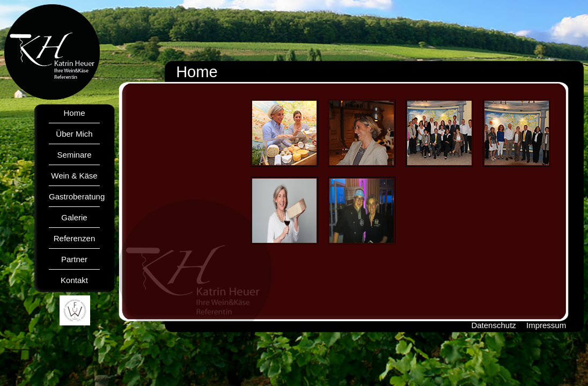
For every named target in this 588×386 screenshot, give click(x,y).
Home (74, 112)
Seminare (74, 154)
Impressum (546, 325)
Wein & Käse (74, 175)
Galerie (74, 217)
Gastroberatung (77, 196)
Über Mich (74, 133)
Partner (74, 259)
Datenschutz (493, 325)
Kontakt (74, 280)
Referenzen (74, 238)
